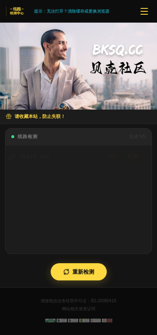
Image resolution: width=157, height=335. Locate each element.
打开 (135, 157)
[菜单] (144, 11)
